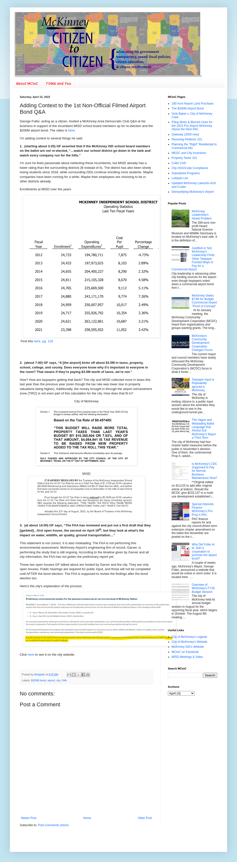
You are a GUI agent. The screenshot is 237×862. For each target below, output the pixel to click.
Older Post (145, 818)
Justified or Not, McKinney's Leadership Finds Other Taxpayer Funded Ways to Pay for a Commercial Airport (193, 258)
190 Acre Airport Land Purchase (192, 103)
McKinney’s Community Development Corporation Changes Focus (202, 343)
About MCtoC (27, 83)
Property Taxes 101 (184, 158)
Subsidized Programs (186, 173)
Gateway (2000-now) (185, 134)
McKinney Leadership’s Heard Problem (202, 215)
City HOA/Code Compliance (190, 168)
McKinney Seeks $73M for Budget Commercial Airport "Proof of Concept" (204, 301)
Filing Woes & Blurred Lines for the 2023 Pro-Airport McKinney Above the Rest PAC (192, 125)
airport (51, 680)
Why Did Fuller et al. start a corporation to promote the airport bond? (204, 551)
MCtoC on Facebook (185, 652)
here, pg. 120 (43, 341)
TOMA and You (58, 83)
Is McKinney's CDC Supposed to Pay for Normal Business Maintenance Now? (204, 471)
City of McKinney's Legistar (189, 637)
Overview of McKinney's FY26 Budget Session (203, 588)
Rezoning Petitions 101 (187, 139)
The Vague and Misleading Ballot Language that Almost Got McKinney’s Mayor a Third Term (204, 428)
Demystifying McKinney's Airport (193, 192)
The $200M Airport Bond (188, 108)
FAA (64, 680)
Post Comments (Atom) (53, 825)
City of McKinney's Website (189, 642)
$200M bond (38, 680)
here (71, 130)
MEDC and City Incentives (189, 153)
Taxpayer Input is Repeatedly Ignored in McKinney (203, 385)
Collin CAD (179, 163)
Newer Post (28, 818)
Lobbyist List (180, 178)
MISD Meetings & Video (187, 657)
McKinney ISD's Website (188, 646)
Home (87, 818)
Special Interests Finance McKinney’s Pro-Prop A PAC (203, 509)
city (58, 680)
